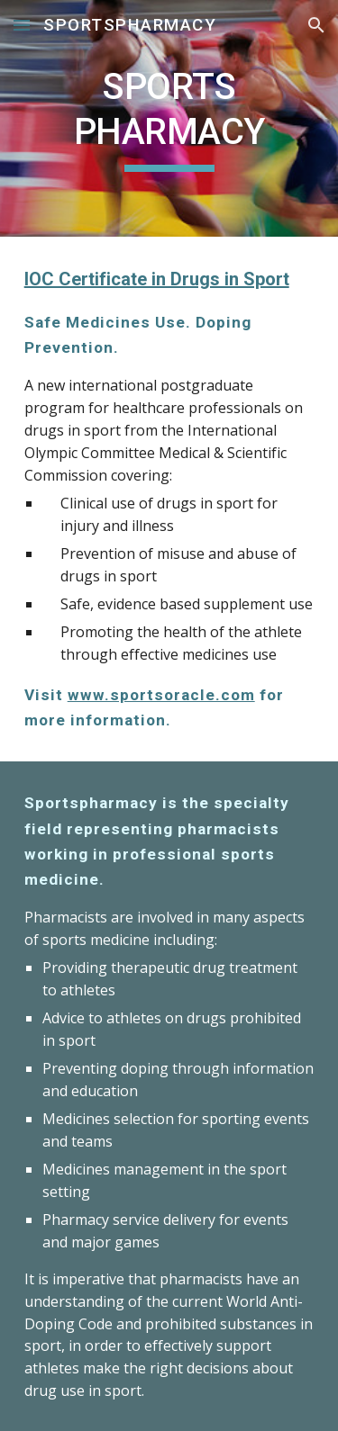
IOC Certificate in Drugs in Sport (156, 279)
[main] (169, 118)
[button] (21, 25)
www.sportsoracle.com (161, 695)
